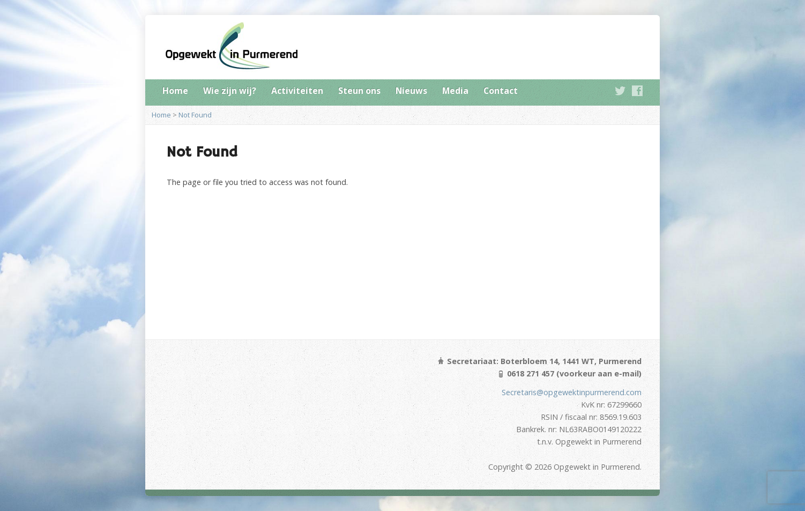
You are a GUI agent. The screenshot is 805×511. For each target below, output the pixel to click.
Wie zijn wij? (229, 91)
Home (175, 91)
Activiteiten (297, 91)
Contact (500, 91)
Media (455, 91)
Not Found (195, 115)
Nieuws (411, 91)
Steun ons (359, 91)
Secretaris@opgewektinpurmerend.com (572, 392)
